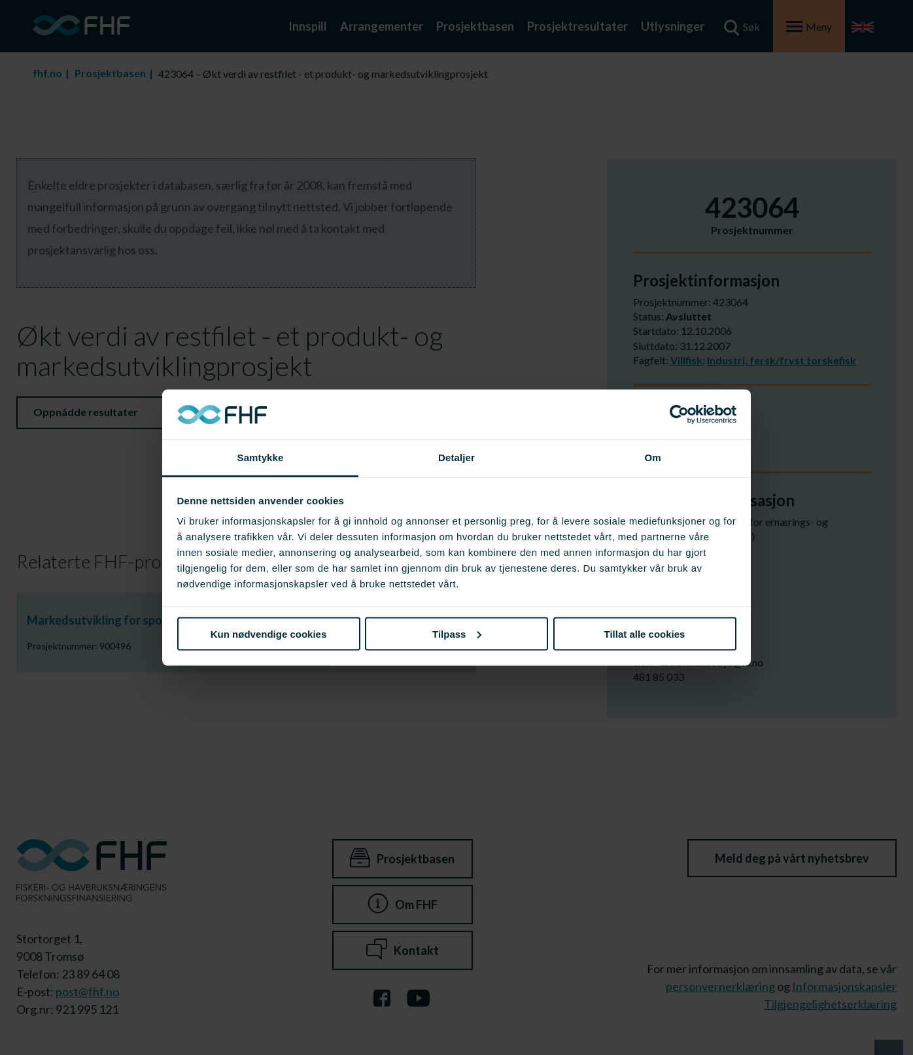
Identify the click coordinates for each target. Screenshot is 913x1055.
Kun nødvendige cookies (269, 633)
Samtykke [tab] (260, 457)
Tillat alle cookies (644, 633)
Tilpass (456, 633)
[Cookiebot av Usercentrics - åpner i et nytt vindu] (679, 414)
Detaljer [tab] (456, 457)
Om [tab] (652, 457)
